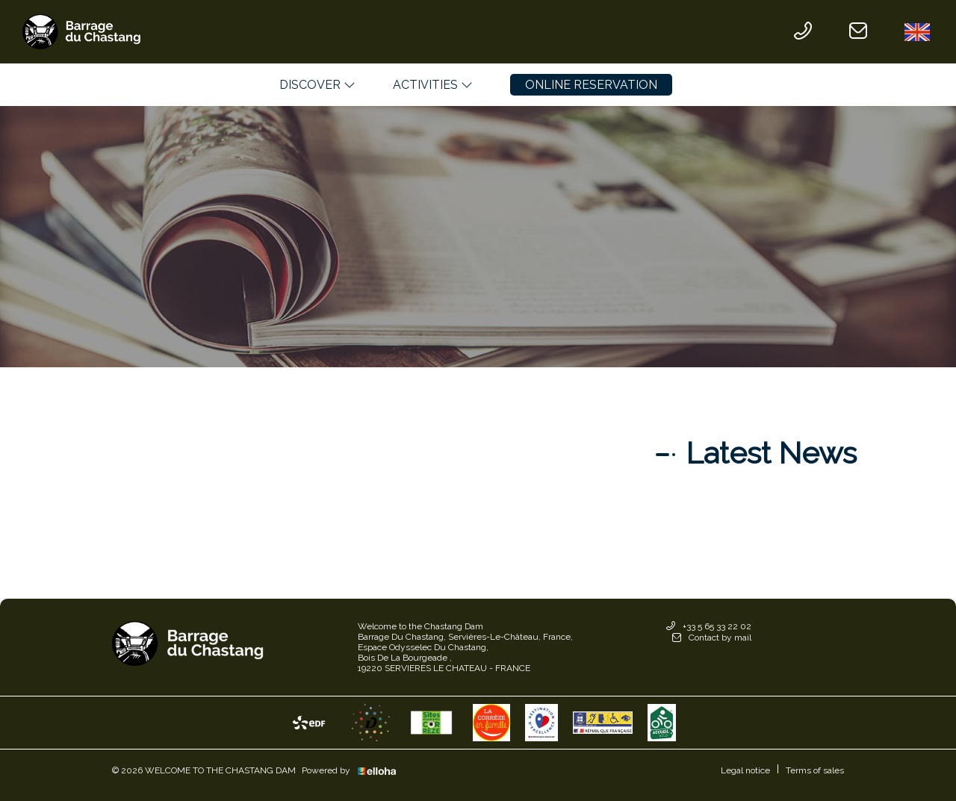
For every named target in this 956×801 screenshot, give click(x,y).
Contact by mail (711, 637)
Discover (317, 85)
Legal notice (745, 770)
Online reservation (591, 85)
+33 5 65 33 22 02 (708, 626)
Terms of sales (815, 770)
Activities (433, 85)
